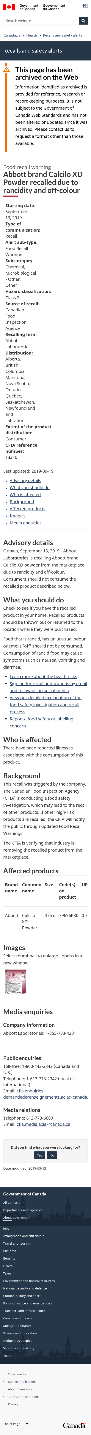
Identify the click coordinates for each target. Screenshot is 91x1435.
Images (17, 516)
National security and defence (25, 1288)
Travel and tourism (17, 1243)
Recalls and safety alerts (62, 35)
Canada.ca (12, 35)
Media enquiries (26, 523)
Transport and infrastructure (24, 1311)
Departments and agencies (22, 1210)
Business (9, 1251)
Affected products (28, 509)
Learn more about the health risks (43, 676)
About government (16, 1218)
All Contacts (11, 1203)
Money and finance (17, 1326)
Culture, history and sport (22, 1296)
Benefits (9, 1258)
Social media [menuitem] (17, 1374)
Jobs (6, 1228)
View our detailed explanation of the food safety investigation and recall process (46, 705)
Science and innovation (20, 1333)
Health (31, 35)
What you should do (30, 487)
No (52, 1155)
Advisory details (25, 480)
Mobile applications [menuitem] (22, 1382)
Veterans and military (18, 1348)
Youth (7, 1356)
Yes (39, 1155)
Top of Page (16, 1424)
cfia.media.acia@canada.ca (43, 1124)
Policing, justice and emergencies (27, 1303)
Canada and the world (19, 1318)
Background (22, 502)
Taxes (7, 1273)
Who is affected (25, 494)
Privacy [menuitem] (13, 1404)
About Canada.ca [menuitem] (20, 1389)
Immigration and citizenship (23, 1236)
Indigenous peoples (17, 1341)
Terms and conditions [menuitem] (23, 1397)
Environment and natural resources (29, 1281)
